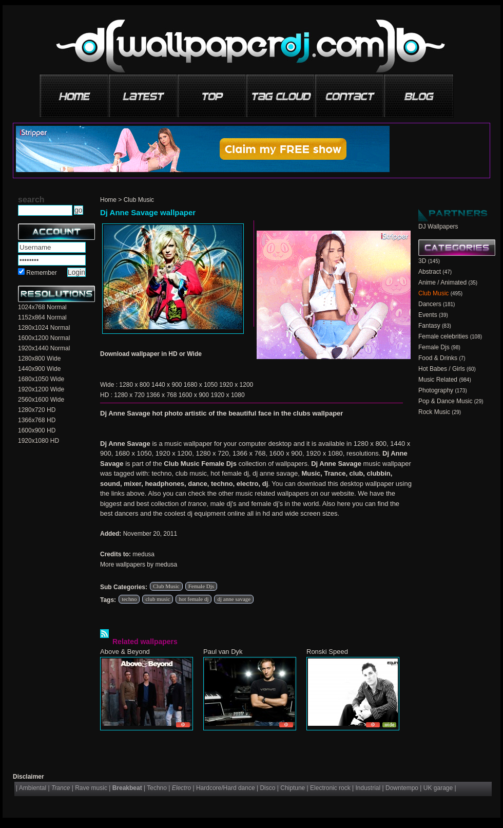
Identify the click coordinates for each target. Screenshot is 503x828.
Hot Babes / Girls (441, 368)
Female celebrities (443, 336)
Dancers (429, 304)
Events (427, 314)
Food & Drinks (437, 358)
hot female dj (193, 599)
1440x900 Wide (39, 368)
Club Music (139, 199)
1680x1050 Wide (41, 379)
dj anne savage (233, 599)
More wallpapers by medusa (138, 564)
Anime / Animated (442, 282)
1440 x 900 (166, 384)
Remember (41, 272)
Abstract (429, 271)
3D (422, 261)
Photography (435, 390)
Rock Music (434, 412)
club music (157, 599)
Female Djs (201, 586)
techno (129, 599)
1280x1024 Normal (44, 327)
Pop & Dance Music (445, 401)
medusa (143, 554)
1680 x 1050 (201, 384)
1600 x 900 (194, 395)
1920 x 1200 (236, 384)
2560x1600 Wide (41, 399)
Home (108, 199)
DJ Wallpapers (438, 226)
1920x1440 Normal (44, 348)
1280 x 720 (129, 395)
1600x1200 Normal (44, 338)
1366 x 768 (161, 395)
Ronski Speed (327, 651)
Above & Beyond (125, 651)
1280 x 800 (134, 384)
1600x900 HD (36, 430)
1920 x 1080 (228, 395)
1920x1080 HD (38, 440)
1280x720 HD (36, 409)
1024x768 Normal (42, 307)
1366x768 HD (36, 420)
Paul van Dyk (223, 651)
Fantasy (429, 325)
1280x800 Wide (39, 358)
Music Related (437, 379)
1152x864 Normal (42, 317)
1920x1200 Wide (41, 389)
